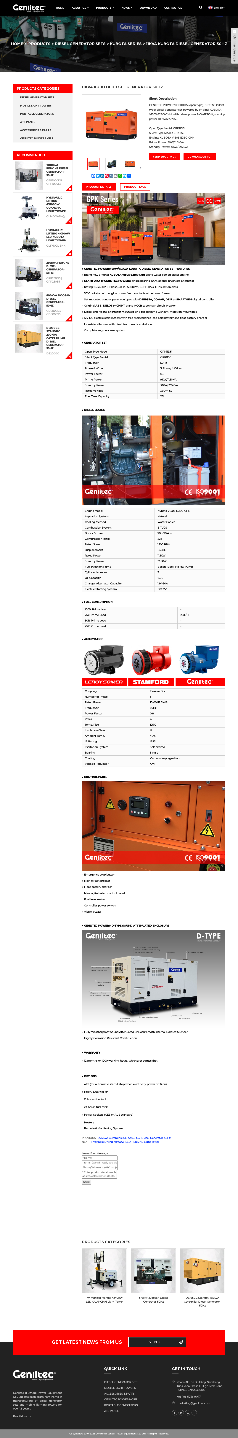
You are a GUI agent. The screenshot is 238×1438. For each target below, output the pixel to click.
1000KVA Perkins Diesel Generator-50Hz (57, 170)
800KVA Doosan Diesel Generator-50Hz (58, 300)
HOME (17, 44)
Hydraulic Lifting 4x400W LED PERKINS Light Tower (125, 1142)
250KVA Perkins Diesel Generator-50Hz (57, 268)
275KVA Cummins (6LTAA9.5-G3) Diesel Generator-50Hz (134, 1138)
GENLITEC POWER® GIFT (36, 138)
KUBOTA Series (126, 44)
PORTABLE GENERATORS (37, 113)
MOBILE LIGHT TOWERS (36, 105)
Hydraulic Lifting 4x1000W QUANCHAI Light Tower (56, 204)
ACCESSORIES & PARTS (35, 130)
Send (86, 1181)
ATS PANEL (27, 122)
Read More (20, 1416)
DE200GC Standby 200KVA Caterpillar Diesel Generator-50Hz (55, 338)
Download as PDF (200, 156)
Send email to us (164, 156)
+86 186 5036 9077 (189, 1396)
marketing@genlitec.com (193, 1403)
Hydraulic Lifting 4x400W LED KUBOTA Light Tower (58, 235)
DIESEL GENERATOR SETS (80, 44)
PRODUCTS (39, 44)
